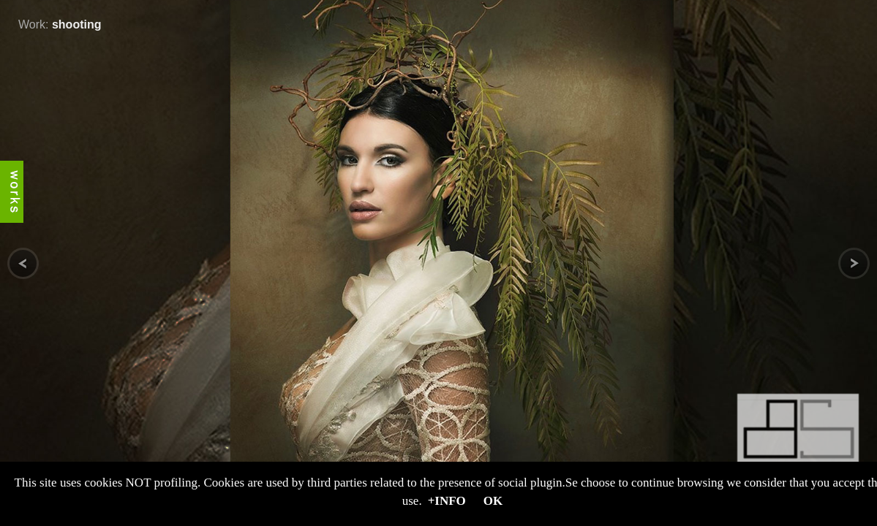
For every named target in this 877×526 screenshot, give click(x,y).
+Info (447, 501)
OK (493, 501)
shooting (77, 24)
